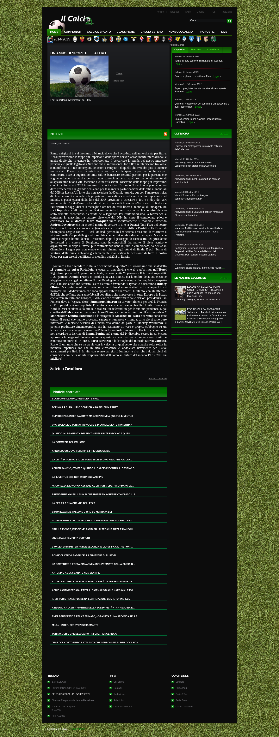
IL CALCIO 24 (59, 681)
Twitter (188, 11)
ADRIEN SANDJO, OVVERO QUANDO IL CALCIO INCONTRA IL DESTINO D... (94, 468)
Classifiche (213, 49)
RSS (213, 11)
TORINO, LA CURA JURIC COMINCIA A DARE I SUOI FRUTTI (85, 407)
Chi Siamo (119, 681)
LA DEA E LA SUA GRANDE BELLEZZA (73, 503)
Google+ (201, 11)
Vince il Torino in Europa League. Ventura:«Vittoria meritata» (192, 197)
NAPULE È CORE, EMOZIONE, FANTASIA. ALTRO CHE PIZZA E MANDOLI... (93, 529)
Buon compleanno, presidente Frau (193, 76)
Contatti (117, 688)
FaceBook (174, 11)
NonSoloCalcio (181, 31)
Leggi (177, 64)
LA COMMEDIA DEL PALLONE (68, 442)
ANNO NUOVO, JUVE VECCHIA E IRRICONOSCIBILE (81, 451)
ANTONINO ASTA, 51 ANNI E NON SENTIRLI (76, 573)
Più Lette (196, 49)
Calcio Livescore (184, 706)
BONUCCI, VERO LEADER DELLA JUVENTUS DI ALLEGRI (84, 555)
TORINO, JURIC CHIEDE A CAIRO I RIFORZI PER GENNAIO (84, 633)
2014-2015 (61, 39)
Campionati (72, 31)
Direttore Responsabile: (73, 700)
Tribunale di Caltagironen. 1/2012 (64, 708)
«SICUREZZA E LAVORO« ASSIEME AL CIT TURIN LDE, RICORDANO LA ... (93, 485)
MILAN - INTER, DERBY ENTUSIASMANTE (75, 625)
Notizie (160, 11)
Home (54, 31)
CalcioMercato (99, 31)
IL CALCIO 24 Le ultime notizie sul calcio (70, 24)
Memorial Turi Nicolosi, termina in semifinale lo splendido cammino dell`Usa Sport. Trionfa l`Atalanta (198, 231)
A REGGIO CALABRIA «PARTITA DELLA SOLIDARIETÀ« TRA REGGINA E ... (93, 607)
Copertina (179, 49)
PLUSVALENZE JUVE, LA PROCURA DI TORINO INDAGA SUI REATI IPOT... (93, 520)
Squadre (180, 681)
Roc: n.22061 (58, 716)
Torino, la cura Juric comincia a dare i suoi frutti (199, 60)
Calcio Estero (151, 31)
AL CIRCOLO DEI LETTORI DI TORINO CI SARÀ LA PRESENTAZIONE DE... (93, 581)
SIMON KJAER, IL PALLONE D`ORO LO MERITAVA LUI (82, 512)
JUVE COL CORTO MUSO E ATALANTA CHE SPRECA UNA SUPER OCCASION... (96, 642)
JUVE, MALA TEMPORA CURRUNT (71, 538)
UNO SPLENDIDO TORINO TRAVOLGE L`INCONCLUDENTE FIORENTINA (92, 424)
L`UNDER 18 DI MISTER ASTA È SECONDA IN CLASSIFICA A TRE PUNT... (92, 546)
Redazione (226, 11)
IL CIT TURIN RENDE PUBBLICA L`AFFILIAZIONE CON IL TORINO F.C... (91, 599)
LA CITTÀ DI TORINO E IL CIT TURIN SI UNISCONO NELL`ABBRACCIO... (92, 459)
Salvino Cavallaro (158, 378)
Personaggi (181, 688)
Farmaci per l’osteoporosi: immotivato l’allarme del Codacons (198, 148)
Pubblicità (119, 700)
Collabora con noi (123, 706)
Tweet (119, 73)
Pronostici (207, 31)
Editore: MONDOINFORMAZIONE (69, 688)
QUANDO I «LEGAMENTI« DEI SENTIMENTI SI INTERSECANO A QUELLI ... (93, 433)
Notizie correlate (66, 392)
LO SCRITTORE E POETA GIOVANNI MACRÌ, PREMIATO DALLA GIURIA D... (93, 564)
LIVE (224, 31)
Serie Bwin (181, 700)
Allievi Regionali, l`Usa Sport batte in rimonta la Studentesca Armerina (199, 214)
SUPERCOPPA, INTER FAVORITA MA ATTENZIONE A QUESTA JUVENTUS (92, 416)
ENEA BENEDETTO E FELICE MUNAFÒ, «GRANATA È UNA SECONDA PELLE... (95, 616)
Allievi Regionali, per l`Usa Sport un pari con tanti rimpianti (197, 181)
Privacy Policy (78, 729)
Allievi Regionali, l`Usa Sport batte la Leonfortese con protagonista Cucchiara (195, 164)
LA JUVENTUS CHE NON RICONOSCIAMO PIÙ (77, 477)
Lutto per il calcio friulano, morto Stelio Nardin (198, 268)
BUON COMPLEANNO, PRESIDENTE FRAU (75, 398)
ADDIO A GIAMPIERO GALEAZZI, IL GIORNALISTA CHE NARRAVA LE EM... (93, 590)
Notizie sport (118, 81)
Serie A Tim (181, 694)
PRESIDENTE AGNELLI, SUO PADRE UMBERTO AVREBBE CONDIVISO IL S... (94, 494)
